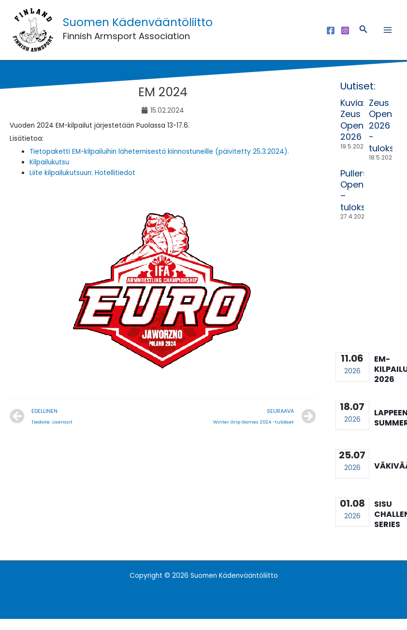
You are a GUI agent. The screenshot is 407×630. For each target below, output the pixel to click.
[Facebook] (330, 35)
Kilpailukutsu (49, 173)
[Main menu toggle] (388, 35)
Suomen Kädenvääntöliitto (162, 27)
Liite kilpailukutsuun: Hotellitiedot (82, 184)
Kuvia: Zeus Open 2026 (352, 131)
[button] (363, 36)
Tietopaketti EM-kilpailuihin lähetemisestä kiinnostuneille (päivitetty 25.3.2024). (159, 162)
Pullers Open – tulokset (357, 201)
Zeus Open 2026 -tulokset (386, 136)
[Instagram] (345, 35)
